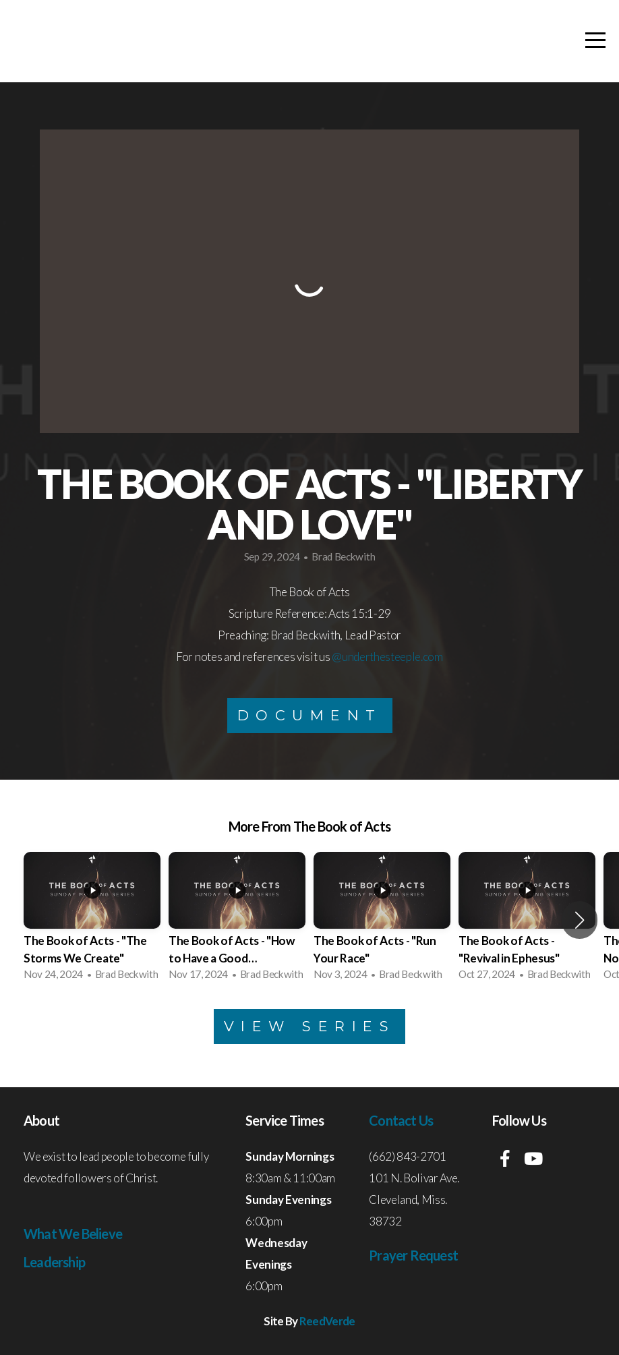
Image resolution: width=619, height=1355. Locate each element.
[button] (579, 920)
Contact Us (401, 1120)
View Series (310, 1026)
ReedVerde (327, 1321)
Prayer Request (413, 1255)
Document (309, 715)
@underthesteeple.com (387, 657)
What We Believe (73, 1234)
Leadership (54, 1262)
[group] (92, 920)
